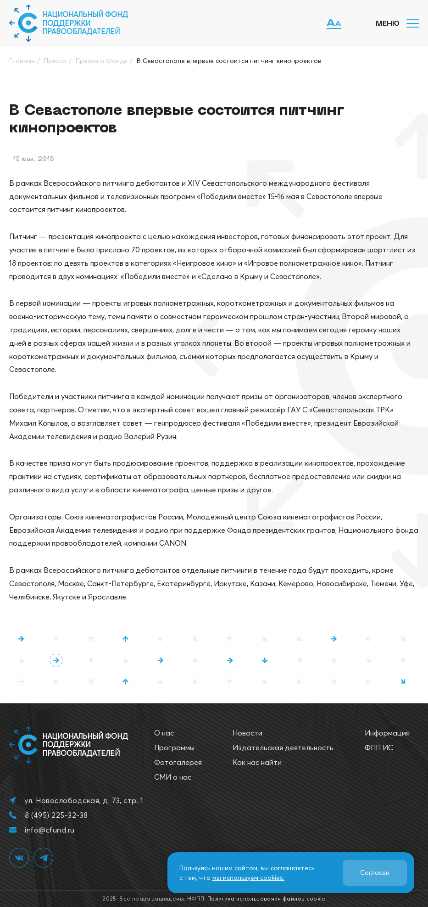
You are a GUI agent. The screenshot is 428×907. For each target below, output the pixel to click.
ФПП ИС (379, 747)
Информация (387, 732)
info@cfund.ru (49, 829)
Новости (247, 732)
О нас (164, 732)
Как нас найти (257, 762)
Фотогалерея (178, 762)
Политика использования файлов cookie (266, 898)
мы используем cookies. (248, 877)
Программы (174, 747)
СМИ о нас (172, 777)
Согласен (374, 872)
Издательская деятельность (283, 747)
